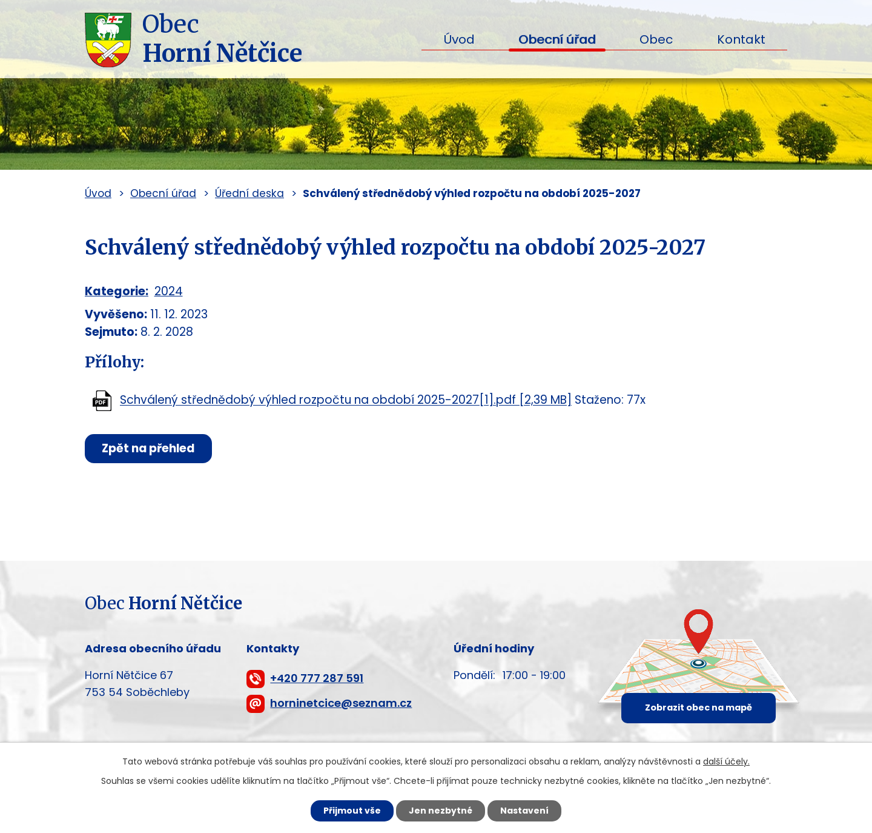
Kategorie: (116, 291)
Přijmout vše (352, 811)
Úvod (459, 39)
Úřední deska (249, 193)
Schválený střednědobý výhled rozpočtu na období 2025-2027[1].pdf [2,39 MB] (346, 400)
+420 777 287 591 (316, 678)
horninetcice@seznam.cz (341, 703)
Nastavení (524, 811)
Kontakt (741, 39)
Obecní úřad (557, 39)
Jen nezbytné (440, 811)
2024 (168, 291)
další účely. (726, 761)
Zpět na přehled (149, 448)
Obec (656, 39)
